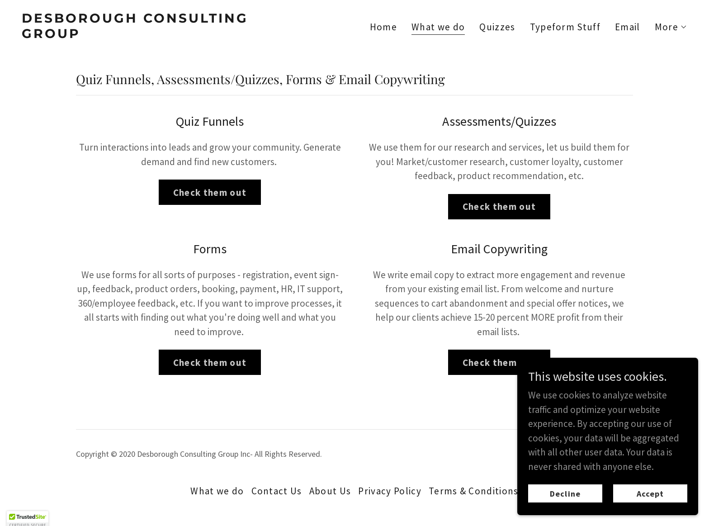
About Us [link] (330, 491)
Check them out (210, 192)
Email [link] (627, 27)
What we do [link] (438, 27)
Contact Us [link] (276, 491)
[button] (671, 27)
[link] (184, 34)
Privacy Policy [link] (389, 491)
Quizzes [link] (497, 27)
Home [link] (383, 27)
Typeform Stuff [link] (565, 27)
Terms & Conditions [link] (474, 491)
